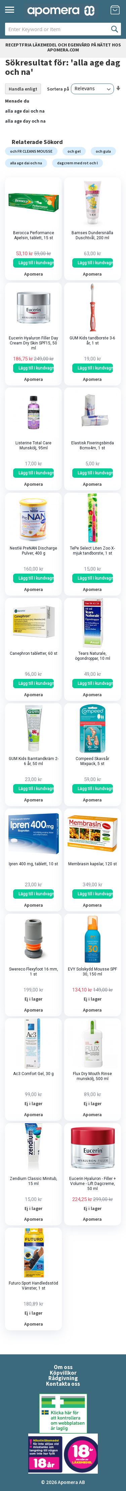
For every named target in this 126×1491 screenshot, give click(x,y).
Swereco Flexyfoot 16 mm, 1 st (33, 972)
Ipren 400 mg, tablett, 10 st (33, 864)
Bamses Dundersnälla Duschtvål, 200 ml (92, 235)
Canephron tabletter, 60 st (33, 653)
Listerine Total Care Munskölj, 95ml (33, 445)
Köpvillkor (63, 1372)
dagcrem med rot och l (77, 162)
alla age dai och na (25, 111)
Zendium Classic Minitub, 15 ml (33, 1181)
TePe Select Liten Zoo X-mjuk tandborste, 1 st (92, 551)
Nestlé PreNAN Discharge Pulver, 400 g (33, 551)
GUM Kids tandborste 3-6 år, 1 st (92, 340)
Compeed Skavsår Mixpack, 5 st (92, 761)
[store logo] (61, 10)
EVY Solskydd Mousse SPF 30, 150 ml (92, 972)
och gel (74, 151)
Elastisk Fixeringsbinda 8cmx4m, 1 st (92, 445)
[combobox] (63, 29)
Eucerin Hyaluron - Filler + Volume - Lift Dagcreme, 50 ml (92, 1183)
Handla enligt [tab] (23, 89)
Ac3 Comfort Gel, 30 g (33, 1073)
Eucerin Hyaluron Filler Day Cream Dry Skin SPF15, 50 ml (33, 343)
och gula (103, 151)
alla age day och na (25, 121)
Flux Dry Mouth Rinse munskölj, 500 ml (92, 1076)
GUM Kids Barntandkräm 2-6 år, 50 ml (33, 761)
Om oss (63, 1367)
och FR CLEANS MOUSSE (31, 151)
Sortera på (58, 89)
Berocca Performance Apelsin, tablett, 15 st (33, 235)
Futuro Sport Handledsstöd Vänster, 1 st (33, 1286)
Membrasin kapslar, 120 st (92, 864)
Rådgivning (63, 1378)
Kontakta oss (63, 1383)
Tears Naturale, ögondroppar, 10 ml (92, 656)
